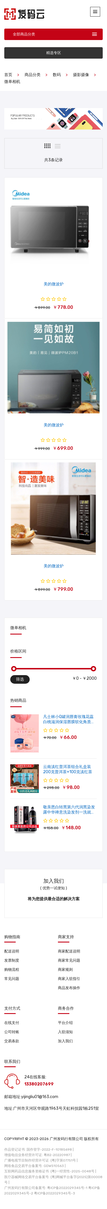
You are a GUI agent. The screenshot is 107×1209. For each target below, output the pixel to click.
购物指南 (12, 937)
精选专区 (53, 53)
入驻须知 (65, 1032)
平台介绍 (65, 1023)
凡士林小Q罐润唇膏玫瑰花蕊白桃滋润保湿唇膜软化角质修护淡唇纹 (69, 721)
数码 (57, 74)
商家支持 (66, 937)
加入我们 (65, 1041)
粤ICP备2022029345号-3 (54, 1193)
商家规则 (65, 969)
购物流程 (11, 969)
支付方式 (12, 1008)
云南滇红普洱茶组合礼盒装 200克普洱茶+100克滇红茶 (67, 769)
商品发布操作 (69, 988)
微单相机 (12, 81)
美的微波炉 (54, 284)
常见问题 (11, 979)
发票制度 (11, 960)
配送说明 (11, 951)
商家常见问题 (69, 960)
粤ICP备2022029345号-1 (67, 1188)
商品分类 (33, 74)
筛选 (20, 679)
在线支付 (11, 1023)
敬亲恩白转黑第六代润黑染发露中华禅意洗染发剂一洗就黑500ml (69, 812)
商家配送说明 (69, 951)
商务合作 (66, 1008)
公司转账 (11, 1032)
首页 (8, 74)
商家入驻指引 (69, 979)
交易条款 (11, 1041)
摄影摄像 (81, 74)
